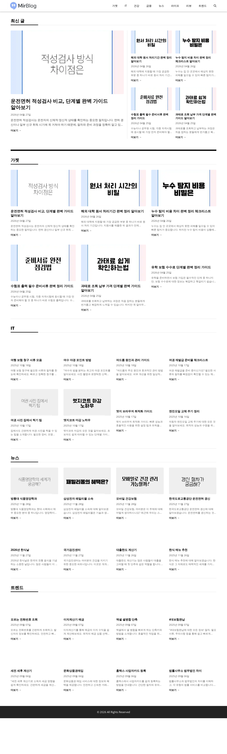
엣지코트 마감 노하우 (76, 420)
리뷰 (189, 5)
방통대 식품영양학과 (24, 499)
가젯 (115, 5)
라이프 (175, 5)
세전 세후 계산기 (21, 671)
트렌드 (203, 5)
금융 (149, 5)
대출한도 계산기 (126, 550)
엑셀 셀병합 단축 (126, 619)
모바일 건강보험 (126, 499)
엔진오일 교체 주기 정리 (184, 411)
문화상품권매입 (73, 671)
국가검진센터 (72, 550)
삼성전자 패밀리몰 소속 (78, 499)
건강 (136, 5)
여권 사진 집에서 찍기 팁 (26, 420)
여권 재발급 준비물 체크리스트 (188, 360)
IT (126, 5)
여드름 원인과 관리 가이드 (133, 360)
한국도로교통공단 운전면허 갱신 (189, 499)
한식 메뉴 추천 (178, 550)
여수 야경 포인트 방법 (77, 360)
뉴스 (161, 5)
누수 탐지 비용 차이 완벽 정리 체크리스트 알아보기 (193, 59)
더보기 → (16, 130)
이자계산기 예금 (73, 619)
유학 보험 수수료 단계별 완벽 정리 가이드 (181, 267)
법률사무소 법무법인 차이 (185, 671)
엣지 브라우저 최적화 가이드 (134, 411)
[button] (215, 6)
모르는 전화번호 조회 (24, 619)
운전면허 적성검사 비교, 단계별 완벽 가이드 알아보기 (59, 104)
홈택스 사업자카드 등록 (131, 671)
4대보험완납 (177, 619)
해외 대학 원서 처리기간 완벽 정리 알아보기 (112, 211)
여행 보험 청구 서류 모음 (26, 360)
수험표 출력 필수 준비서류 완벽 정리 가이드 (42, 286)
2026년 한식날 (20, 550)
